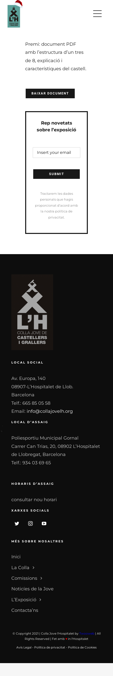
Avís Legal (23, 647)
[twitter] (16, 523)
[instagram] (30, 523)
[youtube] (44, 523)
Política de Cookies (82, 647)
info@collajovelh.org (50, 411)
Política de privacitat (49, 647)
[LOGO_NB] (32, 276)
